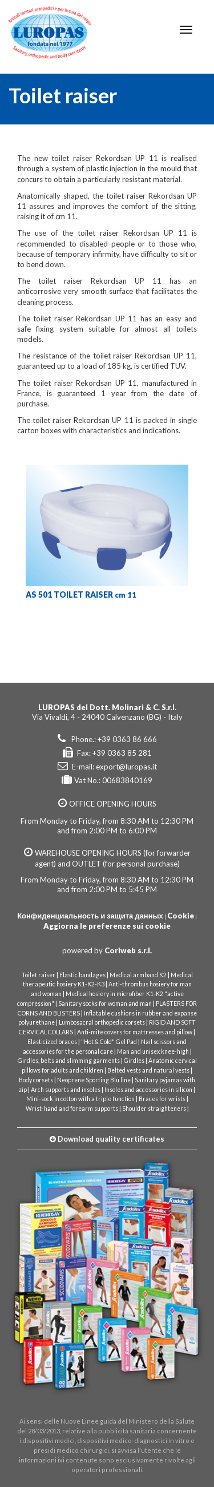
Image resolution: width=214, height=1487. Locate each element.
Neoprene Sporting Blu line (94, 1080)
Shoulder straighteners (154, 1108)
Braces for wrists (162, 1098)
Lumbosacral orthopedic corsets (102, 1022)
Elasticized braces (52, 1041)
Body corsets (36, 1080)
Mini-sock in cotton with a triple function (80, 1098)
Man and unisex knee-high (153, 1051)
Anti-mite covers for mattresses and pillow (134, 1032)
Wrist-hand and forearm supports (72, 1108)
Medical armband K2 (138, 975)
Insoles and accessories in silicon (148, 1089)
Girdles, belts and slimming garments (69, 1060)
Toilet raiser (38, 975)
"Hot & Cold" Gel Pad (109, 1041)
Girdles (134, 1060)
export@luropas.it (126, 766)
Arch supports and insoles (65, 1089)
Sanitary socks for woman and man (105, 1003)
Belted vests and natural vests (148, 1070)
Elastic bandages (82, 975)
